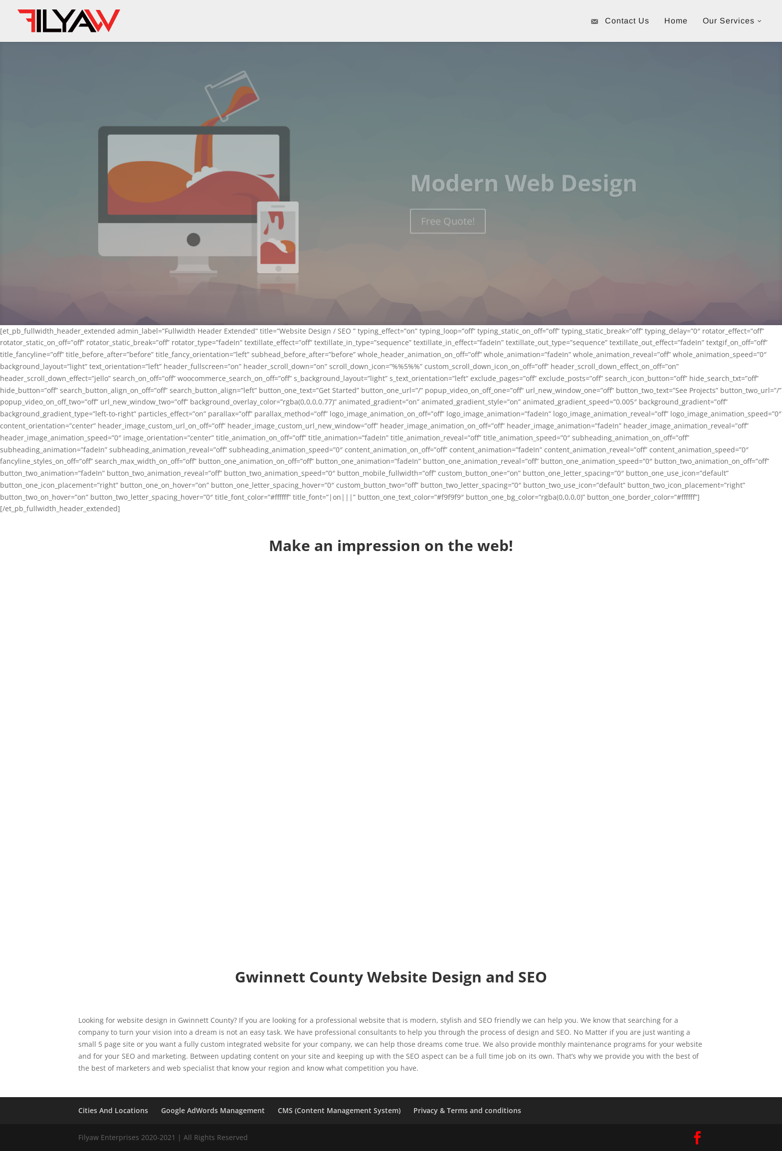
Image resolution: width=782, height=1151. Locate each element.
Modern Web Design (523, 191)
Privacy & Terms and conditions (467, 1110)
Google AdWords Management (213, 1110)
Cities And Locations (113, 1110)
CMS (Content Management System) (339, 1110)
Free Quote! (448, 229)
